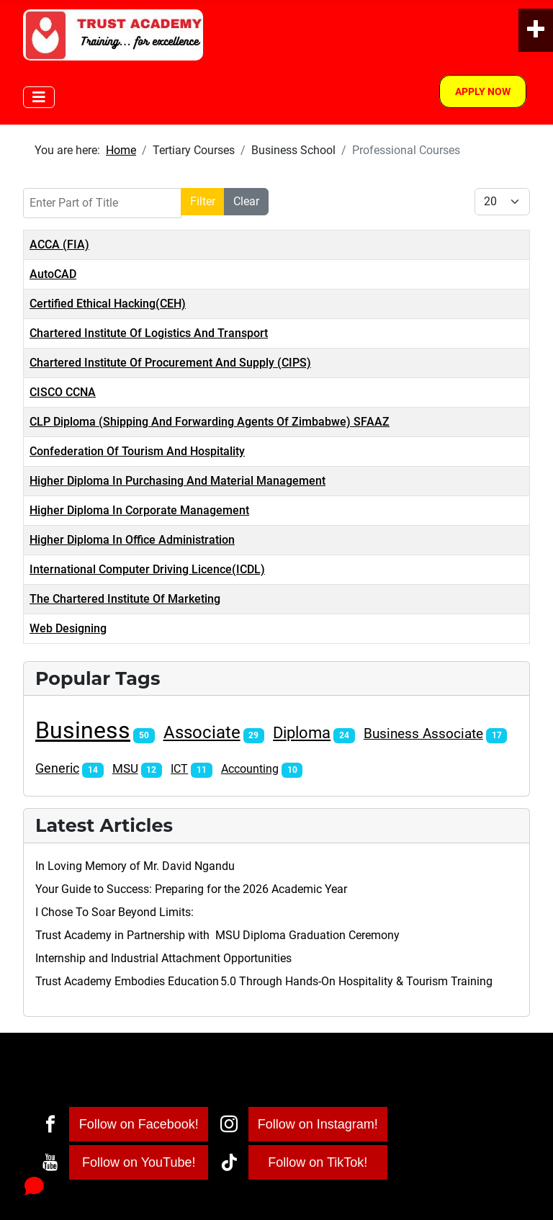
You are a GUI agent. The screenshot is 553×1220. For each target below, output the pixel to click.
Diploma (302, 733)
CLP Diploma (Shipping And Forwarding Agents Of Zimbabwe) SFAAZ (210, 422)
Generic (57, 768)
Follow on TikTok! (317, 1162)
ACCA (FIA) (59, 244)
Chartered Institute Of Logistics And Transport (149, 333)
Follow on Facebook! (139, 1124)
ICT (179, 769)
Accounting (250, 769)
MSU (125, 768)
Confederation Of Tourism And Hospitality (137, 451)
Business (82, 730)
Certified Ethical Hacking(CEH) (108, 303)
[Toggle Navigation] (39, 97)
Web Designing (68, 628)
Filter (202, 201)
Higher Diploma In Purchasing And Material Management (177, 481)
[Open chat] (34, 1186)
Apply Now (483, 91)
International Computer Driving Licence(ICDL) (147, 569)
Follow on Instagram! (318, 1124)
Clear (246, 201)
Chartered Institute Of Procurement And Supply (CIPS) (170, 362)
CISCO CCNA (63, 392)
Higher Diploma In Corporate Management (139, 510)
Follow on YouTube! (138, 1162)
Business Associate (423, 734)
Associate (201, 732)
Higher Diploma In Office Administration (132, 540)
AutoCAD (53, 274)
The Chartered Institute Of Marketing (125, 599)
